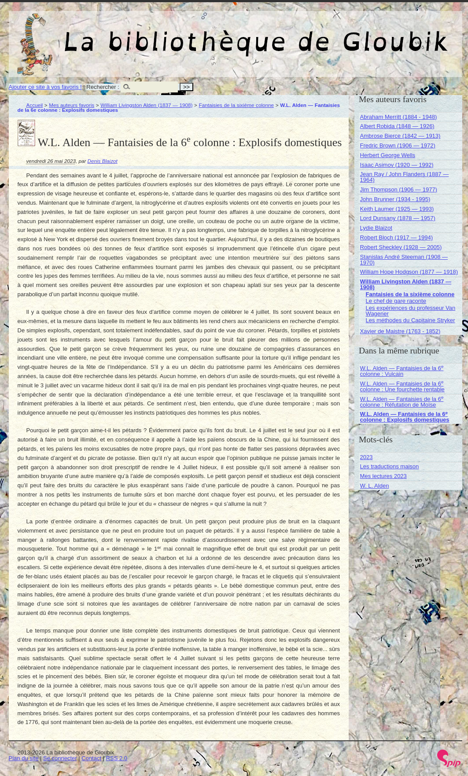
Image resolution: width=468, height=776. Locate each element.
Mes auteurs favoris (71, 105)
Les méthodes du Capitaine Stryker (410, 320)
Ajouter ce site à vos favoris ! (45, 87)
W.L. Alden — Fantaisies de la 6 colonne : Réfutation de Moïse (402, 402)
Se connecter (60, 758)
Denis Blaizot (103, 161)
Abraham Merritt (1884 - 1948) (398, 117)
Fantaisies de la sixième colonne (236, 105)
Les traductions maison (389, 466)
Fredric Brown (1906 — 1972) (397, 145)
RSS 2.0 (116, 758)
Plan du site (24, 758)
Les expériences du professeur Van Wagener (411, 311)
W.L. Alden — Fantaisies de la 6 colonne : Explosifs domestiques (405, 417)
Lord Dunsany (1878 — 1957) (397, 218)
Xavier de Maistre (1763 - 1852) (400, 331)
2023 (366, 457)
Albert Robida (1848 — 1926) (397, 126)
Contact (91, 758)
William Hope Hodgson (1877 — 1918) (409, 271)
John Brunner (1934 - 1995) (395, 199)
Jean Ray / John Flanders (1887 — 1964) (404, 177)
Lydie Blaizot (376, 227)
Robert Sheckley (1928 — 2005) (401, 247)
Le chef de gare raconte (396, 301)
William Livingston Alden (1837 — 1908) (146, 105)
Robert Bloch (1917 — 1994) (396, 237)
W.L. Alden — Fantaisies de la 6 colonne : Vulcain (402, 371)
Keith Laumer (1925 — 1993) (397, 209)
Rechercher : (102, 87)
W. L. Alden (374, 485)
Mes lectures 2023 (383, 476)
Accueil (34, 105)
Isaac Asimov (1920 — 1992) (397, 165)
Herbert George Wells (387, 155)
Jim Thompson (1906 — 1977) (398, 189)
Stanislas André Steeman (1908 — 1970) (404, 260)
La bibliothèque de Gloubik (328, 34)
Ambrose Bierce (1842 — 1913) (400, 135)
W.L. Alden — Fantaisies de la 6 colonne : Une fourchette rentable (402, 386)
